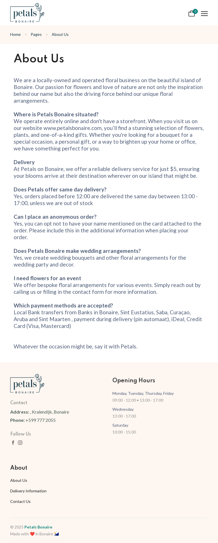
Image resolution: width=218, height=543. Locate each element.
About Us (60, 34)
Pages (36, 34)
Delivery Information (28, 490)
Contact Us (20, 501)
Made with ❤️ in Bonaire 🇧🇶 (34, 533)
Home (15, 34)
